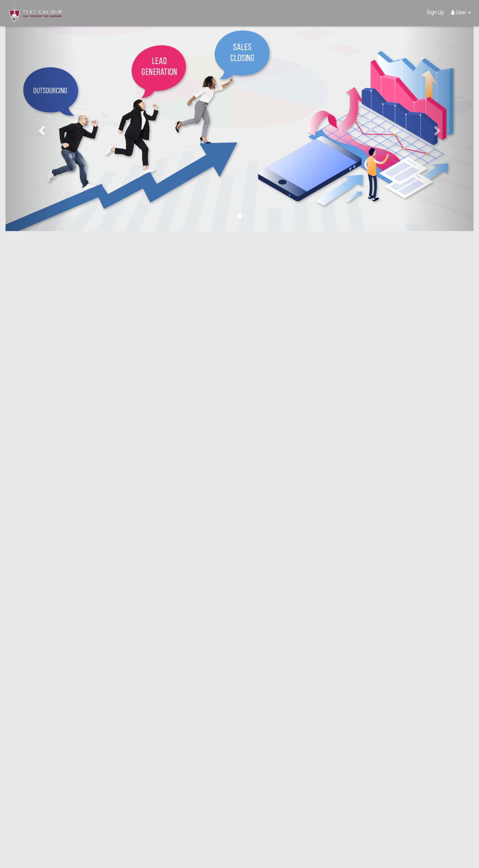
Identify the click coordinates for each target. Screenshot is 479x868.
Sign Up (435, 12)
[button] (40, 128)
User (461, 12)
